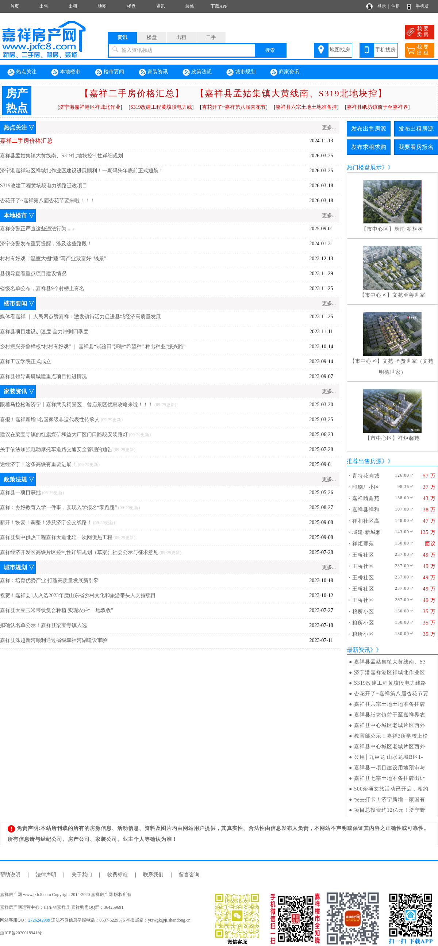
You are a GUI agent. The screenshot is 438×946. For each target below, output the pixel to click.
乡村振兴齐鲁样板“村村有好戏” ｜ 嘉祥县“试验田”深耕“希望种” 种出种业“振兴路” (92, 346)
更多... (329, 127)
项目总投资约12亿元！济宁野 (390, 810)
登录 (381, 6)
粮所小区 (363, 611)
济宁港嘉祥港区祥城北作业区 (389, 672)
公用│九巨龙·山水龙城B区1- (388, 757)
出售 (43, 6)
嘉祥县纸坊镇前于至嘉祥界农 (389, 715)
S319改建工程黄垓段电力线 (161, 107)
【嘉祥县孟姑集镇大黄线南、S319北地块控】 (291, 93)
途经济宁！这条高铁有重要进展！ (38, 464)
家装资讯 (153, 72)
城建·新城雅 (366, 532)
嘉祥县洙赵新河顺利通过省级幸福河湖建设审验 (53, 640)
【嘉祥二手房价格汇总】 (132, 93)
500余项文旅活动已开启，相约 (391, 789)
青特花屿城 (366, 475)
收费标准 (117, 874)
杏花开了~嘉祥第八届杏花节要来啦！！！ (47, 200)
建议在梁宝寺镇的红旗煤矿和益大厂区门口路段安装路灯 (64, 434)
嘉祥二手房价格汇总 (26, 141)
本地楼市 (65, 72)
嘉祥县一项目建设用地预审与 (389, 767)
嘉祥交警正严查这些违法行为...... (37, 228)
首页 (14, 6)
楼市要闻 (109, 72)
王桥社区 (363, 555)
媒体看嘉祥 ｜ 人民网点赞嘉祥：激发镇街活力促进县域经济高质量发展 (80, 316)
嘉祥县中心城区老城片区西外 (389, 725)
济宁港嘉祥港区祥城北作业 (89, 107)
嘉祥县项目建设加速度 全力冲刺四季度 (44, 331)
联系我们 (153, 874)
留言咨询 (189, 874)
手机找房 (385, 50)
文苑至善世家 (408, 295)
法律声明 (46, 874)
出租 (73, 6)
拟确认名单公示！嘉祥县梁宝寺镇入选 (43, 625)
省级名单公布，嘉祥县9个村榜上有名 (42, 288)
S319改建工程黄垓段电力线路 (390, 683)
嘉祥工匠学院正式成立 (25, 361)
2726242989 (39, 920)
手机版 (422, 6)
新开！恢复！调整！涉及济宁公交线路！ (46, 522)
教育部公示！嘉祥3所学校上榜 (391, 736)
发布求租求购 (368, 147)
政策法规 (197, 72)
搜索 (270, 50)
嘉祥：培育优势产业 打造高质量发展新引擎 (49, 580)
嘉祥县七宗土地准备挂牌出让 (389, 778)
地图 (102, 6)
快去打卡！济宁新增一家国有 (389, 799)
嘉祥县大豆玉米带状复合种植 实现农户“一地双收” (56, 610)
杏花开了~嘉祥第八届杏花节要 (391, 693)
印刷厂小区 (366, 487)
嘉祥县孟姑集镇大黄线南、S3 (390, 662)
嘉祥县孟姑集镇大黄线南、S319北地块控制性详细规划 (61, 155)
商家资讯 (284, 72)
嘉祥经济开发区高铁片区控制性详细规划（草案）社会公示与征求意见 (79, 552)
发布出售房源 (368, 129)
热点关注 (21, 72)
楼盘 (131, 6)
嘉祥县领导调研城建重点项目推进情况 (43, 376)
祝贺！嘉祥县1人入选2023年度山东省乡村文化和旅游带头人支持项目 (78, 595)
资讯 (160, 6)
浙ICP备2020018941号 (21, 932)
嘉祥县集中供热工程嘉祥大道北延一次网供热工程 (56, 537)
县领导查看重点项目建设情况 (33, 273)
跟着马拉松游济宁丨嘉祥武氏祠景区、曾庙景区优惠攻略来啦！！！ (76, 404)
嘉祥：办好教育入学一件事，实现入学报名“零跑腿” (58, 507)
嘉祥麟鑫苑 (366, 498)
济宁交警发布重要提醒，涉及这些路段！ (46, 243)
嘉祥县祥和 (366, 509)
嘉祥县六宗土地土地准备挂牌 (389, 704)
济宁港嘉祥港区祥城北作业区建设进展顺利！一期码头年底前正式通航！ (82, 170)
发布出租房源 (416, 129)
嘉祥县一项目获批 (20, 492)
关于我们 (82, 874)
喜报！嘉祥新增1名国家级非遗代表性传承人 (50, 419)
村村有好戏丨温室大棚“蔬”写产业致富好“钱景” (53, 258)
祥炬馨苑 (409, 438)
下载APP (219, 6)
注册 (395, 6)
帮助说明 (10, 874)
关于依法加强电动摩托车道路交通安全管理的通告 (56, 449)
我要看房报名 (416, 147)
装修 (189, 6)
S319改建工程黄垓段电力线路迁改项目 (43, 185)
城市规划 (241, 72)
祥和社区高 (366, 521)
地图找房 (340, 50)
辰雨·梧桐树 (408, 229)
